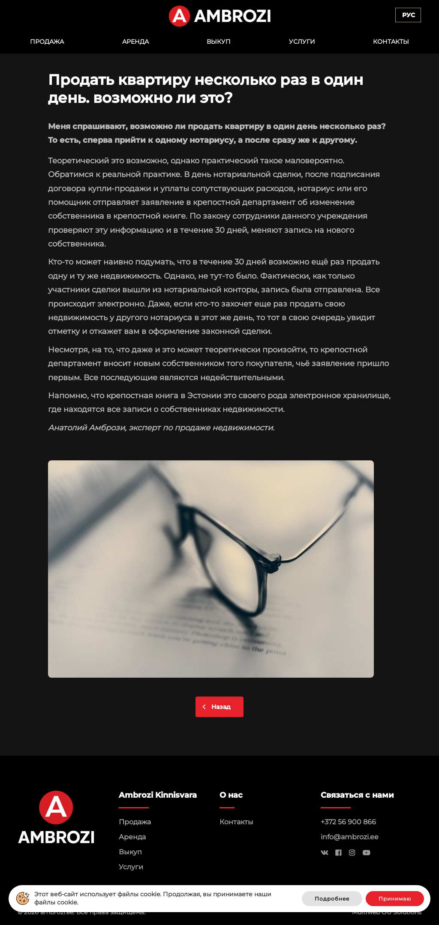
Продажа (47, 41)
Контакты (391, 41)
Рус (408, 15)
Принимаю (395, 898)
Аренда (135, 41)
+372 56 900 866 (348, 822)
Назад (221, 707)
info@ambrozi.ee (350, 837)
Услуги (302, 41)
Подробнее (332, 898)
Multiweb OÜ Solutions (386, 912)
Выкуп (219, 41)
